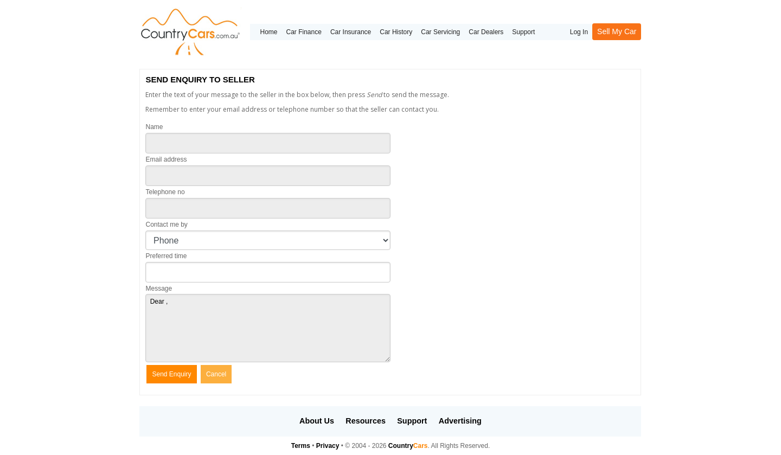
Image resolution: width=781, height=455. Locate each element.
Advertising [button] (460, 420)
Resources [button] (365, 420)
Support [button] (412, 420)
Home (268, 32)
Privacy (328, 446)
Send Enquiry (171, 374)
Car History (396, 32)
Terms (300, 446)
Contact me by (166, 224)
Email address (166, 159)
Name (154, 127)
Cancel (216, 374)
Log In (579, 32)
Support (523, 32)
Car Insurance (350, 32)
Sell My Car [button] (616, 31)
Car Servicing (440, 32)
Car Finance (304, 32)
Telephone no (164, 192)
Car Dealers (486, 32)
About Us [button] (316, 420)
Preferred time (166, 256)
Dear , (267, 328)
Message (158, 288)
